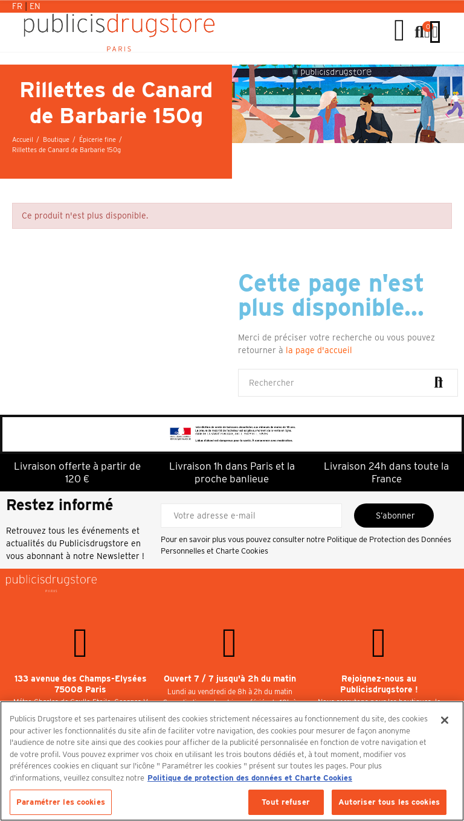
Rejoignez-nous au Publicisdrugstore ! (379, 684)
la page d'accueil (319, 350)
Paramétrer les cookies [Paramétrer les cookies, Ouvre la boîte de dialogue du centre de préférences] (60, 802)
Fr (18, 6)
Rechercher (438, 383)
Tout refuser (286, 802)
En (35, 6)
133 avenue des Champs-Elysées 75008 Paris (80, 684)
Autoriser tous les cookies (389, 802)
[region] (232, 761)
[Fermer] (444, 720)
